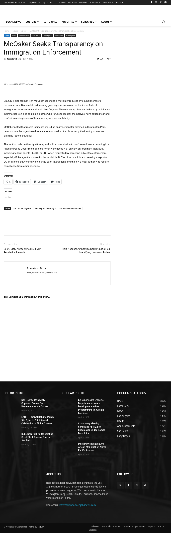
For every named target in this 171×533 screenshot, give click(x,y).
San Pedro (59, 36)
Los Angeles (47, 36)
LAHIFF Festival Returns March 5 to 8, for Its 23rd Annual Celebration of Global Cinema (37, 420)
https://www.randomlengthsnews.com (42, 273)
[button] (163, 22)
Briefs (23, 31)
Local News (36, 36)
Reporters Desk (14, 59)
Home (6, 31)
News (15, 31)
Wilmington (70, 36)
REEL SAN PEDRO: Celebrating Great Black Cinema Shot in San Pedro (37, 437)
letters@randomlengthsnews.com (77, 504)
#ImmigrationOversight (45, 208)
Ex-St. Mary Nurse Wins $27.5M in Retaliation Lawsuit (22, 250)
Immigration (24, 36)
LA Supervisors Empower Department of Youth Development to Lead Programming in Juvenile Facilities (91, 406)
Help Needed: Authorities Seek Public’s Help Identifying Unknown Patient (86, 250)
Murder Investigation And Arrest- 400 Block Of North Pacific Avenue (92, 447)
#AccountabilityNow (22, 208)
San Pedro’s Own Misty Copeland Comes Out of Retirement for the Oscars (34, 403)
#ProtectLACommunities (70, 208)
